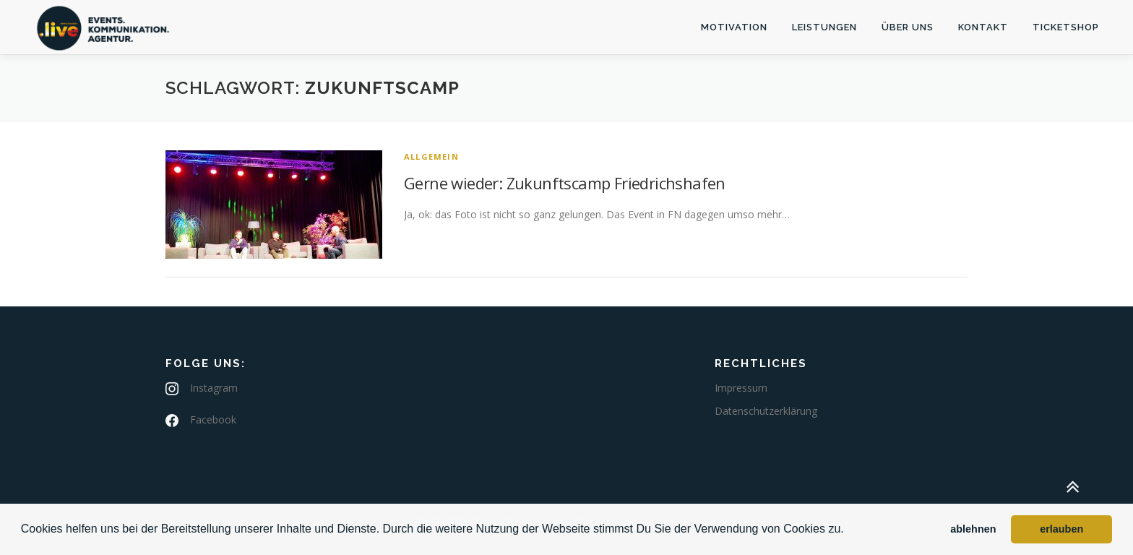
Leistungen (824, 27)
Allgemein (431, 156)
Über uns (908, 27)
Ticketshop (1066, 27)
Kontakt (983, 27)
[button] (849, 530)
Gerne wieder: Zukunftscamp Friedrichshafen (564, 183)
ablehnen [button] (973, 529)
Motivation (734, 27)
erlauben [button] (1061, 529)
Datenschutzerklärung (766, 411)
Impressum (741, 388)
